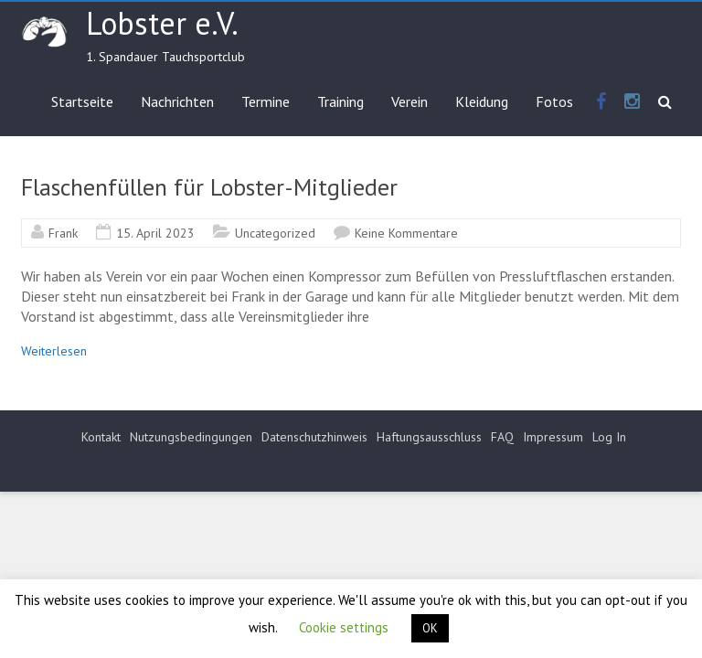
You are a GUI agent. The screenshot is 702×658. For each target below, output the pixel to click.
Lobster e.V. (162, 23)
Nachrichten (177, 101)
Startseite (82, 101)
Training (340, 101)
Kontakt (101, 437)
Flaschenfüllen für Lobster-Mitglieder (209, 187)
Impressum (553, 437)
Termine (265, 101)
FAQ (502, 437)
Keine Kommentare (406, 233)
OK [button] (430, 628)
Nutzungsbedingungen (191, 437)
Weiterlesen (54, 351)
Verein (409, 101)
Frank (63, 233)
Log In (609, 437)
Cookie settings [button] (343, 627)
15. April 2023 (155, 233)
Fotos (554, 101)
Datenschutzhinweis (314, 437)
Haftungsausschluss (429, 437)
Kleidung (481, 101)
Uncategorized (275, 233)
